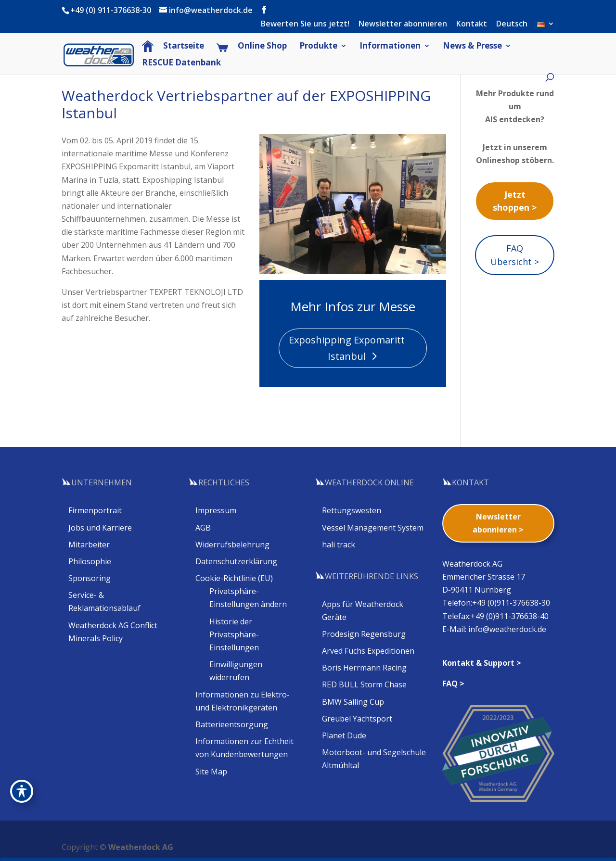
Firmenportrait (95, 510)
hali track (338, 544)
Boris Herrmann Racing (364, 667)
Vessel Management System (373, 527)
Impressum (215, 510)
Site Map (211, 771)
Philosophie (89, 561)
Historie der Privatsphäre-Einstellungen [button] (234, 634)
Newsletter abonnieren (403, 24)
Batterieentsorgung (231, 724)
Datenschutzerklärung (236, 561)
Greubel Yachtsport (357, 718)
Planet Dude (344, 735)
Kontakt (471, 24)
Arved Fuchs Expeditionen (368, 651)
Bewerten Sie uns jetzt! (305, 24)
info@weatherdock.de (507, 629)
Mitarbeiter (89, 544)
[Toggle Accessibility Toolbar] (21, 791)
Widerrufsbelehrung (232, 544)
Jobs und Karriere (100, 527)
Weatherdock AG (140, 847)
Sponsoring (89, 578)
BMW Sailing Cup (353, 701)
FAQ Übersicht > (514, 254)
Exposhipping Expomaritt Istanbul (347, 348)
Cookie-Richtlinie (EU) (234, 578)
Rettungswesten (351, 510)
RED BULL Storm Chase (364, 684)
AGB (203, 527)
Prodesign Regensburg (364, 634)
